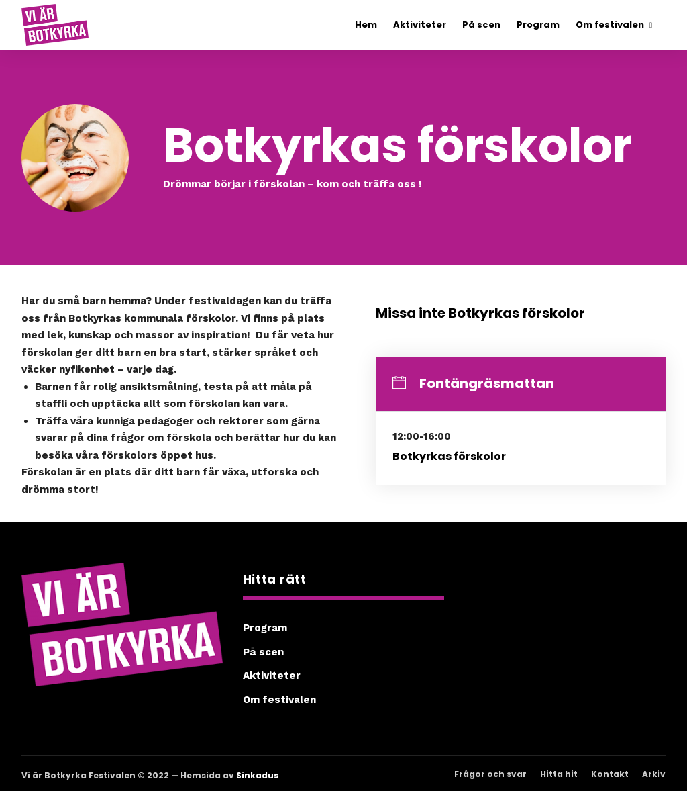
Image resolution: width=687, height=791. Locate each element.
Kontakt (610, 774)
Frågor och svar (490, 774)
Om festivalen (279, 700)
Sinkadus (257, 775)
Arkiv (654, 774)
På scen (263, 652)
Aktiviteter (272, 675)
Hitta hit (559, 774)
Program (265, 628)
